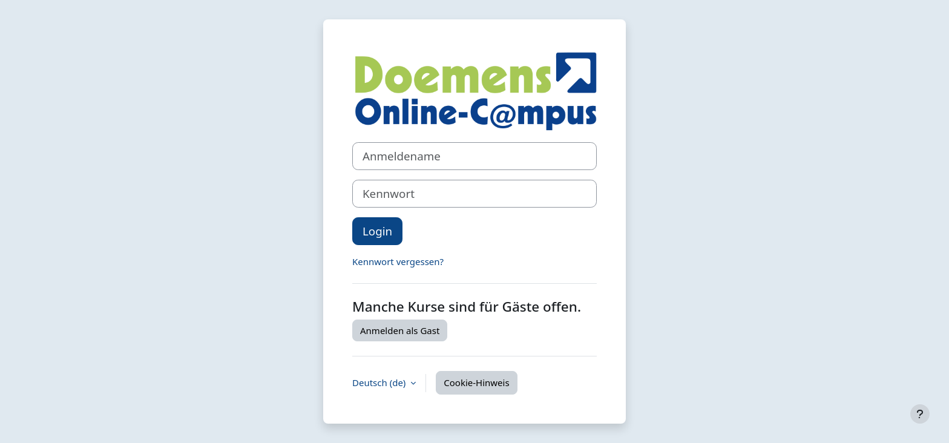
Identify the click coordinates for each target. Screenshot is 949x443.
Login (377, 230)
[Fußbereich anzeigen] (920, 414)
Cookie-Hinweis (476, 382)
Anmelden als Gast (399, 330)
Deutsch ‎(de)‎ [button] (380, 382)
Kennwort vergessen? (398, 261)
